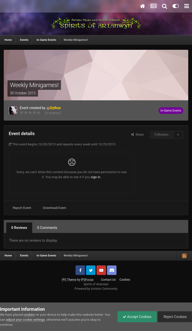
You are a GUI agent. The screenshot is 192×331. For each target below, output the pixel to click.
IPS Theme (69, 279)
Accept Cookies (137, 317)
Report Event (22, 208)
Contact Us (108, 279)
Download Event (54, 208)
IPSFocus (87, 279)
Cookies (125, 279)
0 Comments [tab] (47, 228)
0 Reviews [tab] (19, 228)
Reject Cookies (175, 317)
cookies (29, 314)
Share (137, 134)
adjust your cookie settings (25, 319)
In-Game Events (170, 110)
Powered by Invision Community (96, 288)
